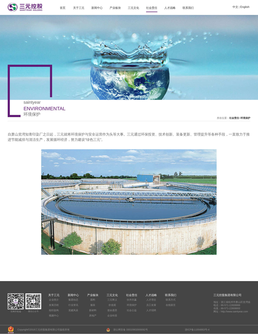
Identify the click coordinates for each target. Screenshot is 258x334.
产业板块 (115, 7)
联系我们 (188, 7)
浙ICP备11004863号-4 (197, 329)
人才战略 (170, 7)
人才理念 (151, 299)
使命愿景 (112, 310)
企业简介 (54, 299)
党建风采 (73, 310)
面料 (92, 299)
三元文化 (133, 7)
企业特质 (112, 315)
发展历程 (54, 305)
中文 (235, 6)
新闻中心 (97, 7)
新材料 (92, 310)
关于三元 (78, 7)
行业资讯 (73, 305)
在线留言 (171, 305)
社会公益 (132, 310)
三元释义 (112, 299)
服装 (92, 305)
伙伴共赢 (132, 299)
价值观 (112, 305)
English (244, 6)
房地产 (92, 315)
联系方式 (171, 299)
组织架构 (54, 310)
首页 (62, 7)
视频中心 (54, 315)
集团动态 (73, 299)
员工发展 (151, 305)
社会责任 (151, 7)
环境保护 (245, 118)
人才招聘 (151, 310)
